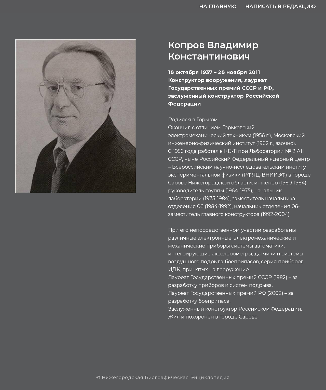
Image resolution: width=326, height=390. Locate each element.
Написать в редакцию (280, 6)
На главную (218, 6)
